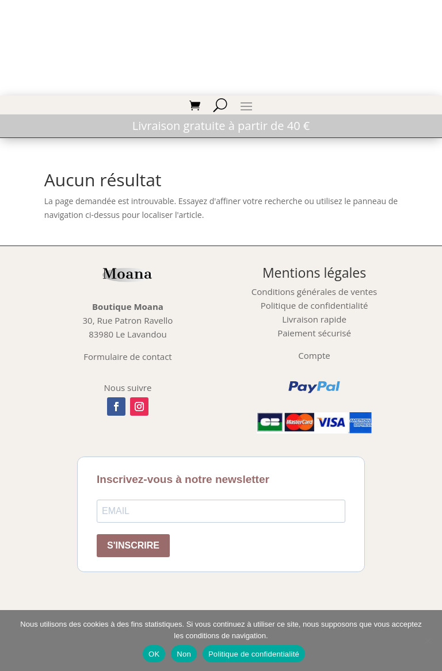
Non (184, 654)
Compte (314, 355)
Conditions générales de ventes (314, 291)
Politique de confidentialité (314, 305)
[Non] (427, 640)
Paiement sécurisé (314, 333)
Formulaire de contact (127, 356)
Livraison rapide (314, 319)
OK (153, 654)
